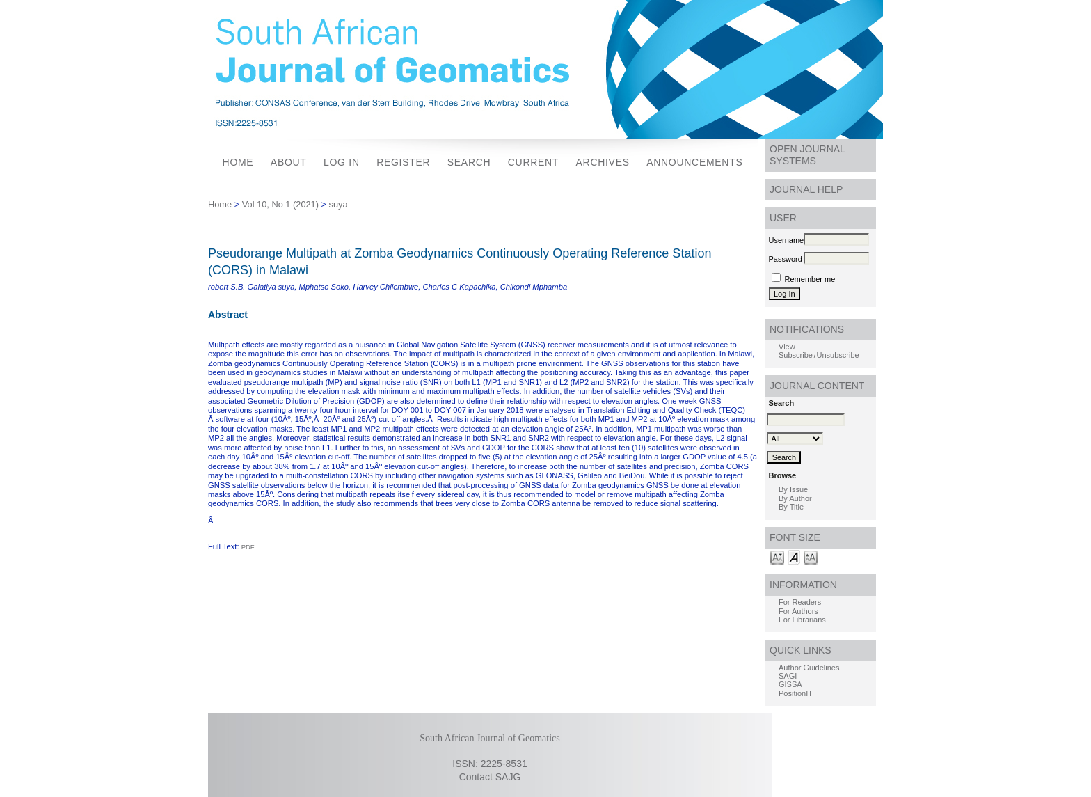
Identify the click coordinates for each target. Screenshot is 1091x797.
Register (403, 162)
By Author (795, 498)
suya (338, 204)
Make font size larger (811, 557)
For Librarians (802, 619)
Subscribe (796, 355)
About (289, 162)
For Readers (800, 602)
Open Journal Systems (807, 154)
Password (785, 259)
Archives (603, 162)
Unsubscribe (838, 355)
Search (469, 162)
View (787, 346)
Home (238, 162)
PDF (248, 547)
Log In (342, 162)
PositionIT (796, 693)
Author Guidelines (809, 667)
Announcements (694, 162)
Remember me (810, 279)
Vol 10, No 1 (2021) (280, 204)
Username (786, 240)
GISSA (790, 684)
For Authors (798, 611)
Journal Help (806, 189)
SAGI (788, 676)
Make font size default (794, 557)
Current (533, 162)
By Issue (793, 489)
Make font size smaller (777, 557)
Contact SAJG (490, 776)
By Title (791, 507)
